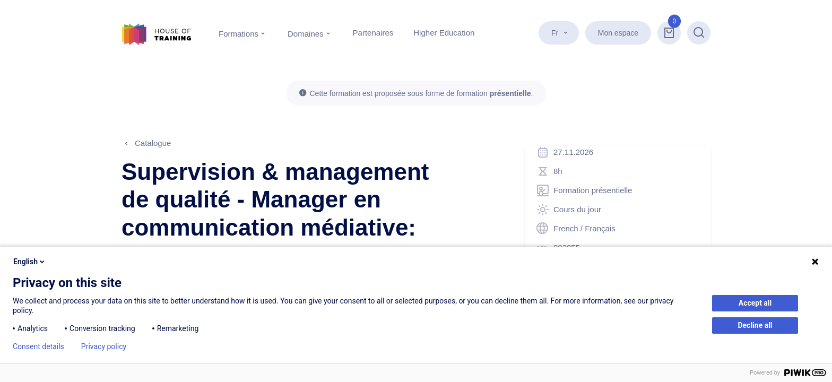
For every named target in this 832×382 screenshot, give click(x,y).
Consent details (38, 346)
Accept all (755, 303)
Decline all (755, 325)
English (29, 261)
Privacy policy (103, 346)
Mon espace (618, 33)
